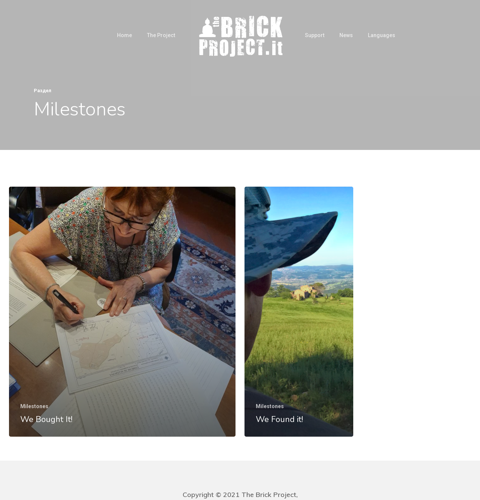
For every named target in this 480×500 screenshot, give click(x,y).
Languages (381, 35)
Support (314, 35)
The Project (161, 35)
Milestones (34, 406)
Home (124, 35)
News (346, 35)
